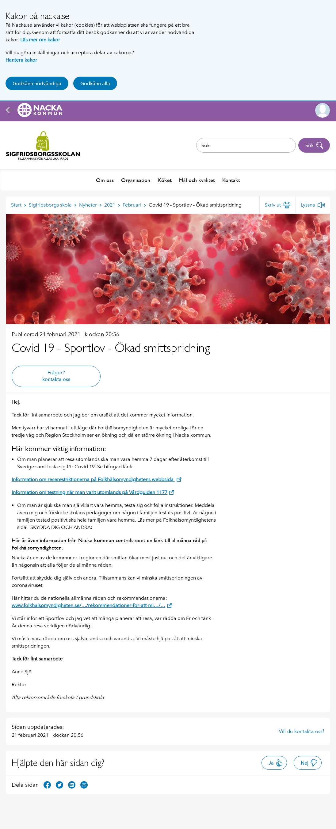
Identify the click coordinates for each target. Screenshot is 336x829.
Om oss (105, 180)
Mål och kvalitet (197, 180)
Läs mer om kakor (40, 40)
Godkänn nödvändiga (37, 83)
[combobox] (246, 145)
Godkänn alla (95, 83)
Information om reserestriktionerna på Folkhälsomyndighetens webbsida (96, 479)
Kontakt (231, 180)
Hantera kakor (21, 60)
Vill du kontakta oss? (301, 731)
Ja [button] (276, 762)
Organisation (135, 180)
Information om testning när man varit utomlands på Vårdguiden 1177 (93, 492)
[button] (322, 110)
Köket (165, 180)
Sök (314, 145)
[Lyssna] (313, 204)
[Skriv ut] (278, 204)
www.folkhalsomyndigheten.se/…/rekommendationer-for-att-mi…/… (92, 605)
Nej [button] (309, 762)
